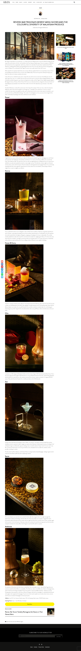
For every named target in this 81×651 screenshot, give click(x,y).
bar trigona (21, 621)
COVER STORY (39, 2)
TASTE (34, 2)
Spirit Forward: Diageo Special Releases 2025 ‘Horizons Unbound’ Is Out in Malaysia (65, 64)
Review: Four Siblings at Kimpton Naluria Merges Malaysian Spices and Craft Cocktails (66, 81)
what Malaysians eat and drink (11, 83)
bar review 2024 (16, 621)
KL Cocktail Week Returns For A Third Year (66, 48)
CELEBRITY (30, 2)
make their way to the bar (41, 83)
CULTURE (25, 2)
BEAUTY (20, 2)
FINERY (17, 2)
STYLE (13, 2)
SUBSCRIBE (58, 635)
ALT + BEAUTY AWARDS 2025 (48, 2)
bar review (10, 621)
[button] (74, 2)
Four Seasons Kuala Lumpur (34, 63)
